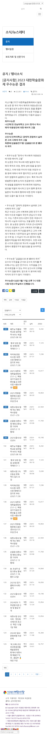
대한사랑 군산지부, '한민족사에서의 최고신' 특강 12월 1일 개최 (15, 621)
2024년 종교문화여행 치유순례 (15, 635)
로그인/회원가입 (15, 3)
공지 (8, 42)
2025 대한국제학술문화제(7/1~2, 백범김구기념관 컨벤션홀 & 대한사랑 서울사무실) (15, 379)
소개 (7, 698)
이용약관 (13, 698)
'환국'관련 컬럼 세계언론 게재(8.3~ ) (15, 346)
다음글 (23, 300)
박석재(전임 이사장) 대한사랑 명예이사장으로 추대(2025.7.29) (15, 360)
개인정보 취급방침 (24, 698)
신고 (41, 291)
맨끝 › (37, 674)
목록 (5, 300)
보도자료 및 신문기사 (15, 57)
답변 (10, 300)
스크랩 (34, 291)
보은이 (4, 91)
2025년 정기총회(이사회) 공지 (15, 585)
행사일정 (10, 49)
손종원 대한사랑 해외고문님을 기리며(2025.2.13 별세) (15, 426)
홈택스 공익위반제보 (13, 701)
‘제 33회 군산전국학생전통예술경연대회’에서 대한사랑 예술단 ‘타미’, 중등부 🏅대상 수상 (16, 652)
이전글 (17, 300)
